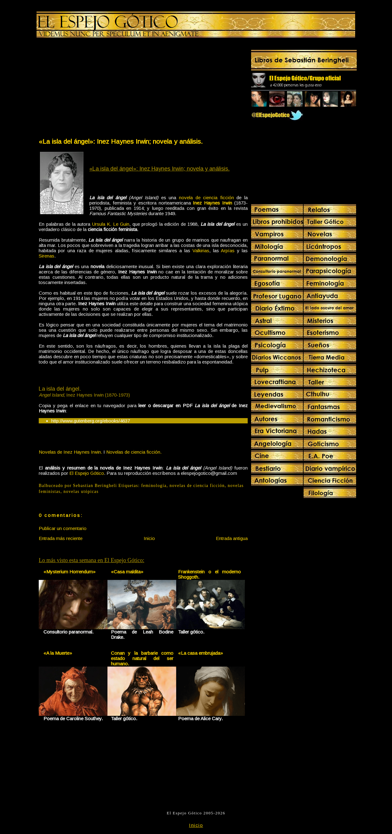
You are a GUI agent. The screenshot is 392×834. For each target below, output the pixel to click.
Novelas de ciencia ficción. (133, 452)
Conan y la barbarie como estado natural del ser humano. (142, 658)
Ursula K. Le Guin (111, 224)
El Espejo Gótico (86, 473)
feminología (153, 485)
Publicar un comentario (63, 528)
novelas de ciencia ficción (197, 485)
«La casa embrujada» (200, 653)
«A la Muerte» (57, 653)
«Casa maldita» (127, 571)
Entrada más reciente (60, 538)
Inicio (149, 538)
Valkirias (200, 250)
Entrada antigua (232, 538)
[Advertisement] (90, 89)
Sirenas (46, 255)
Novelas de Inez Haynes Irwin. (70, 452)
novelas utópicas (80, 491)
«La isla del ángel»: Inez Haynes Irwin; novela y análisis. (121, 141)
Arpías (228, 250)
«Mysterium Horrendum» (69, 571)
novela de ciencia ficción (206, 197)
